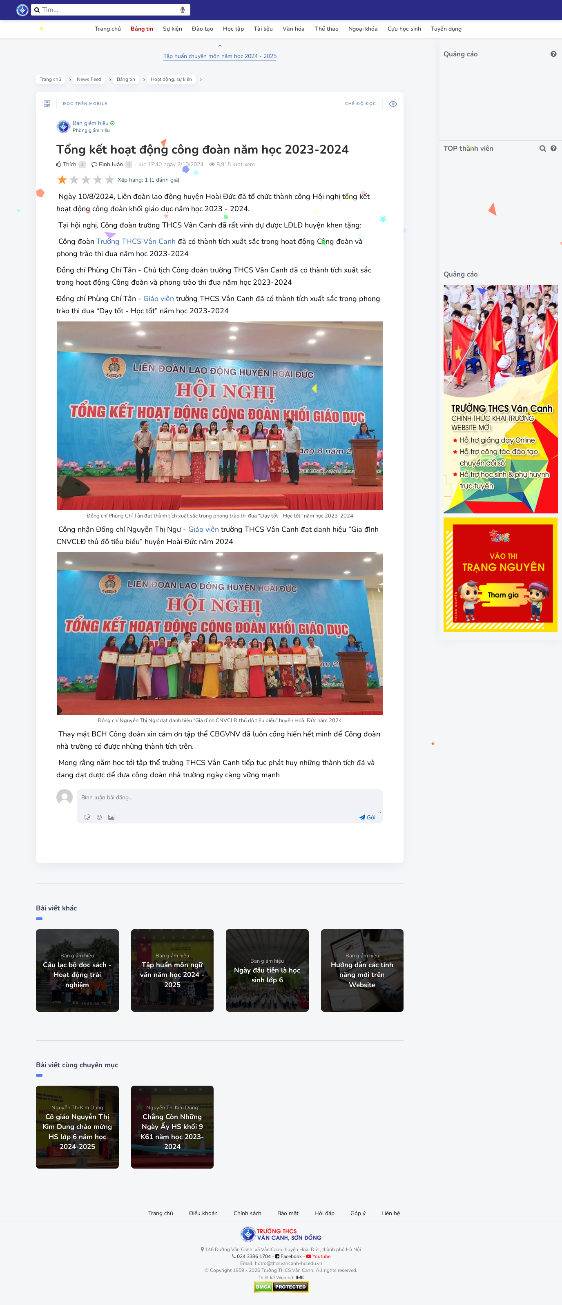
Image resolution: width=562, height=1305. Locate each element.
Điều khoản (203, 1213)
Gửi (367, 817)
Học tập (233, 29)
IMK (300, 1277)
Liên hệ (390, 1213)
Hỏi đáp (324, 1213)
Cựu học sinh (404, 29)
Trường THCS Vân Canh (136, 241)
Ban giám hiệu (91, 123)
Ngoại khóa (363, 29)
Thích (66, 164)
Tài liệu (263, 29)
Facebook (288, 1256)
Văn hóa (294, 29)
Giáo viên (158, 298)
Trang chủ (108, 29)
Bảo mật (288, 1213)
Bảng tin (142, 29)
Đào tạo (202, 29)
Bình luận (107, 164)
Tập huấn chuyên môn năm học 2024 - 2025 (220, 56)
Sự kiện (172, 29)
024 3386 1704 (254, 1256)
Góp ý (358, 1213)
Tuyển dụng (446, 29)
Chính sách (247, 1213)
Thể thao (326, 29)
